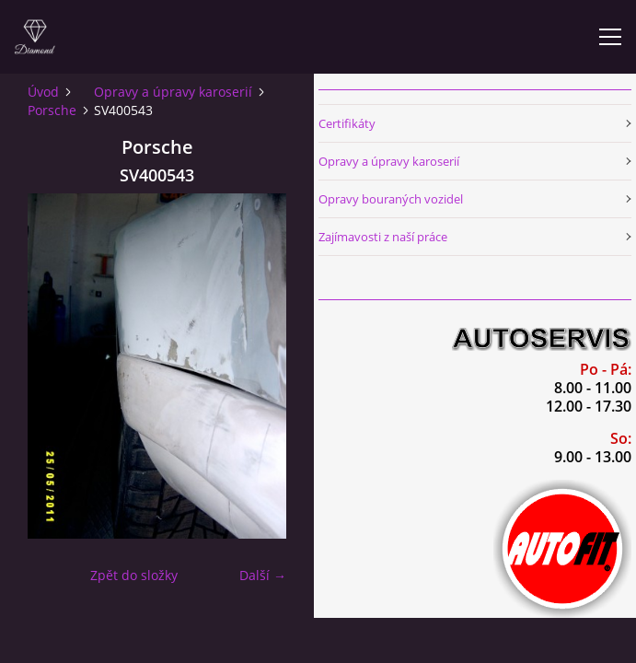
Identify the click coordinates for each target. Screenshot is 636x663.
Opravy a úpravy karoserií (173, 91)
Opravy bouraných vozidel (390, 199)
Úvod (43, 91)
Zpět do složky (134, 575)
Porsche (52, 110)
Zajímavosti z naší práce (382, 236)
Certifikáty (347, 123)
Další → (262, 575)
